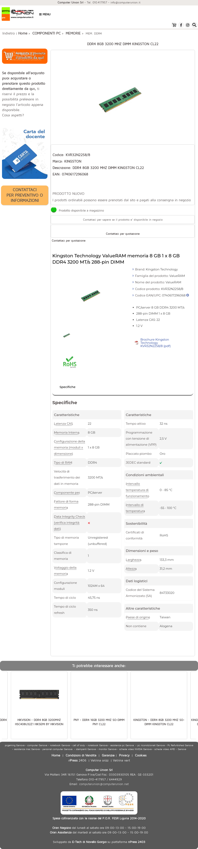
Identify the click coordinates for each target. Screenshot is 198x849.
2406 (77, 760)
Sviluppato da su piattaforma (99, 842)
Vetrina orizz (99, 760)
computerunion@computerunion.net (104, 784)
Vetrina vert (121, 760)
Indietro (8, 33)
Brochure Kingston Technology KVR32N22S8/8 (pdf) (155, 343)
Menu (45, 14)
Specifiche (68, 387)
